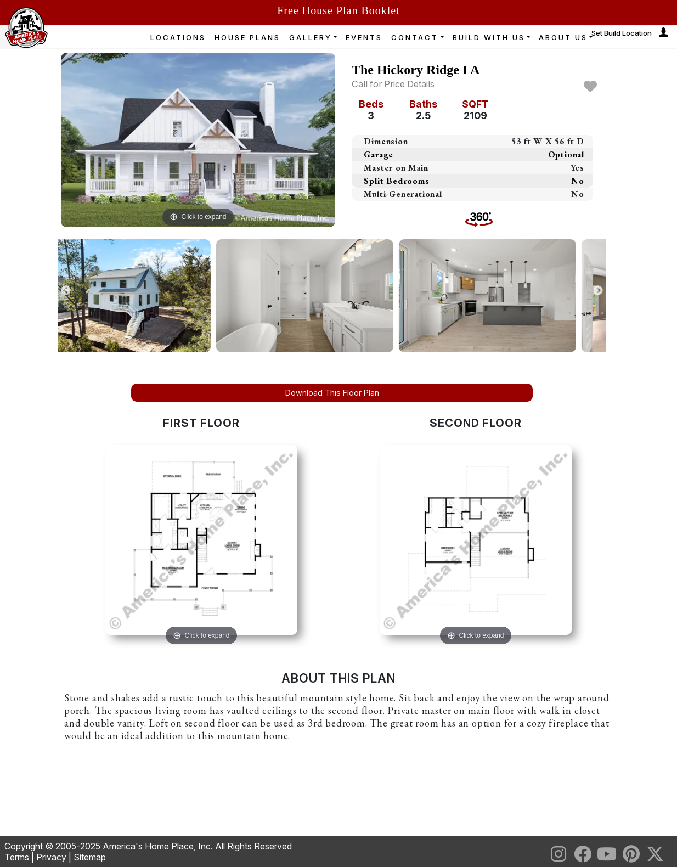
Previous (65, 290)
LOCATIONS (178, 37)
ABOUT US (563, 37)
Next (598, 290)
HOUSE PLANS (247, 37)
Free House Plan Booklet (338, 10)
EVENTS (364, 37)
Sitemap (90, 857)
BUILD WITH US (489, 37)
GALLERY (310, 37)
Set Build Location (621, 33)
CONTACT (414, 37)
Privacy (51, 857)
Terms (16, 857)
